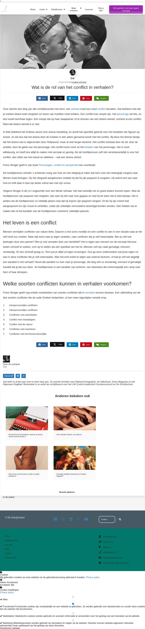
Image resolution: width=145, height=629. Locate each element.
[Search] (120, 519)
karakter (89, 147)
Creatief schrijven (78, 82)
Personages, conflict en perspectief (59, 165)
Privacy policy (93, 577)
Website (8, 376)
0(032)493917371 (110, 552)
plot (30, 191)
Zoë (72, 78)
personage (123, 114)
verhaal (75, 109)
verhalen (90, 292)
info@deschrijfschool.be (112, 558)
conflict (101, 109)
